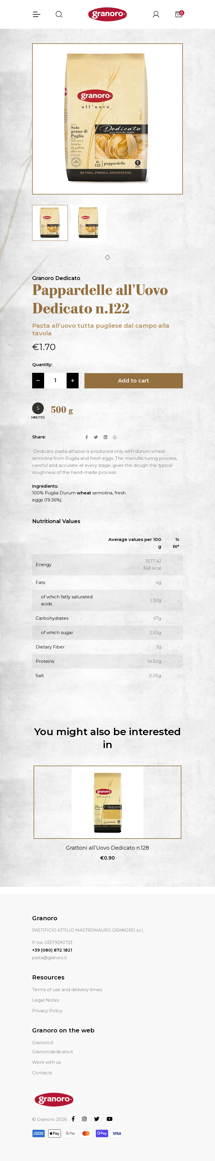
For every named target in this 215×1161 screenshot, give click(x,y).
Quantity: (42, 364)
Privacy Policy (47, 1010)
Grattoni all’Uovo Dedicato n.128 (107, 848)
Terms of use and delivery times (67, 989)
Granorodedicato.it (52, 1051)
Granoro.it (42, 1042)
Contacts (42, 1072)
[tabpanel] (50, 223)
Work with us (46, 1062)
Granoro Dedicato (56, 278)
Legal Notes (45, 1000)
